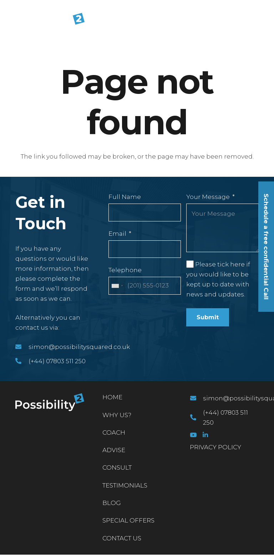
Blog (111, 502)
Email (117, 233)
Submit (208, 317)
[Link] (45, 23)
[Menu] (263, 23)
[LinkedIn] (205, 435)
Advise (113, 450)
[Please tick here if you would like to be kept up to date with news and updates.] (189, 264)
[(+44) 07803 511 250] (22, 361)
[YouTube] (193, 435)
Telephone (125, 270)
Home (112, 397)
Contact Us (121, 538)
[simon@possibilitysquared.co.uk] (22, 347)
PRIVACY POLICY (215, 447)
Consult (117, 467)
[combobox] (117, 285)
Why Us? (116, 415)
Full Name (124, 196)
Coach (113, 432)
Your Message (208, 196)
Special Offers (128, 520)
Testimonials (124, 485)
